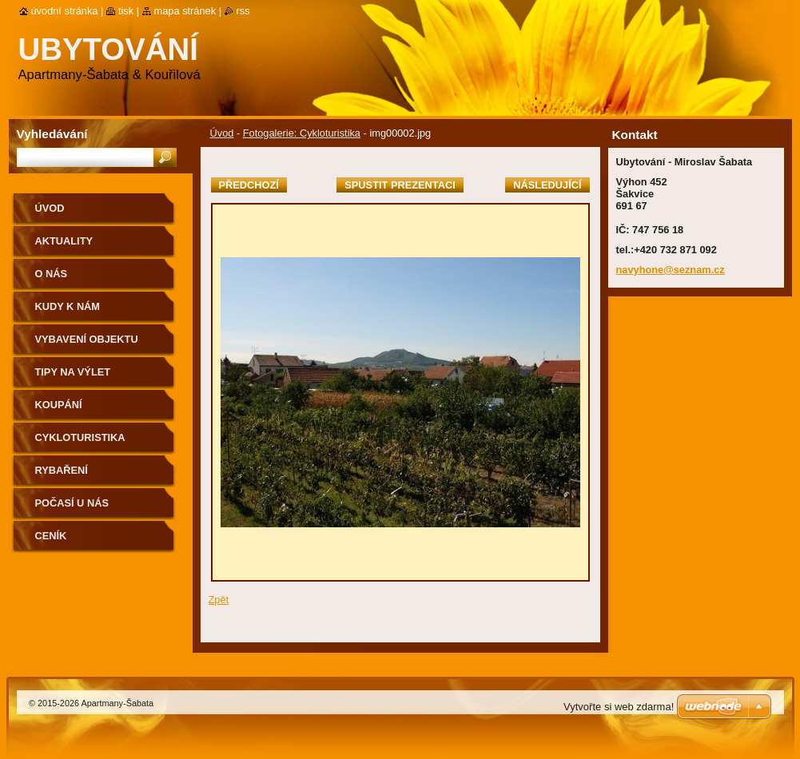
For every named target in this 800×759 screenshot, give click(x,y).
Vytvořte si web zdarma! (618, 707)
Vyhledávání (52, 134)
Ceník (51, 536)
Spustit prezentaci (399, 185)
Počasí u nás (72, 503)
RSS (243, 11)
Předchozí (249, 185)
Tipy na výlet (73, 372)
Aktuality (64, 241)
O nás (51, 274)
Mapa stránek (185, 11)
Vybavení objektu (86, 339)
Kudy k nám (68, 306)
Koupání (58, 405)
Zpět (219, 600)
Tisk (125, 11)
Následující (547, 185)
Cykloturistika (80, 437)
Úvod (222, 133)
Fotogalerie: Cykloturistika (301, 133)
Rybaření (61, 470)
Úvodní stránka (64, 11)
